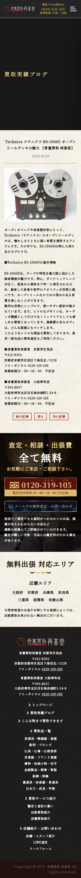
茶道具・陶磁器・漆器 (40, 738)
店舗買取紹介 (40, 818)
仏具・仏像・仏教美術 (40, 751)
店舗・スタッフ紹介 (40, 835)
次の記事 (58, 416)
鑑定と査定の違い (41, 806)
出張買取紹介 (40, 812)
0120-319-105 (52, 669)
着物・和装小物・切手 (40, 763)
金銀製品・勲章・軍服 (40, 769)
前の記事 (22, 416)
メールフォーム (40, 848)
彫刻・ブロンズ (40, 744)
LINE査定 (40, 842)
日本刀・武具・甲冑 (40, 788)
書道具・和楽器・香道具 (40, 782)
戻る (40, 416)
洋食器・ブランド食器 (40, 757)
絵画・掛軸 (40, 776)
